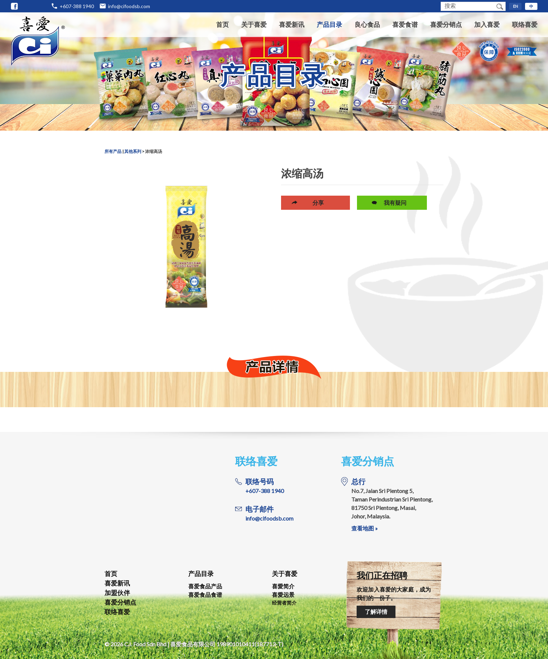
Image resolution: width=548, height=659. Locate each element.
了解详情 (376, 611)
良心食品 (367, 24)
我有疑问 (395, 202)
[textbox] (467, 6)
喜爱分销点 (446, 24)
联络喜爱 (524, 24)
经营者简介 (284, 603)
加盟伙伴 (117, 592)
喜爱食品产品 (205, 586)
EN (515, 6)
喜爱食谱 (405, 24)
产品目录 (329, 24)
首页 (222, 24)
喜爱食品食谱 (205, 594)
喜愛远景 (283, 594)
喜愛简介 (283, 586)
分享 (318, 202)
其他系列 (132, 151)
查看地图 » (364, 528)
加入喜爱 (487, 24)
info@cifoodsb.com (129, 6)
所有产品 (113, 151)
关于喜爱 (254, 24)
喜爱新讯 (291, 24)
